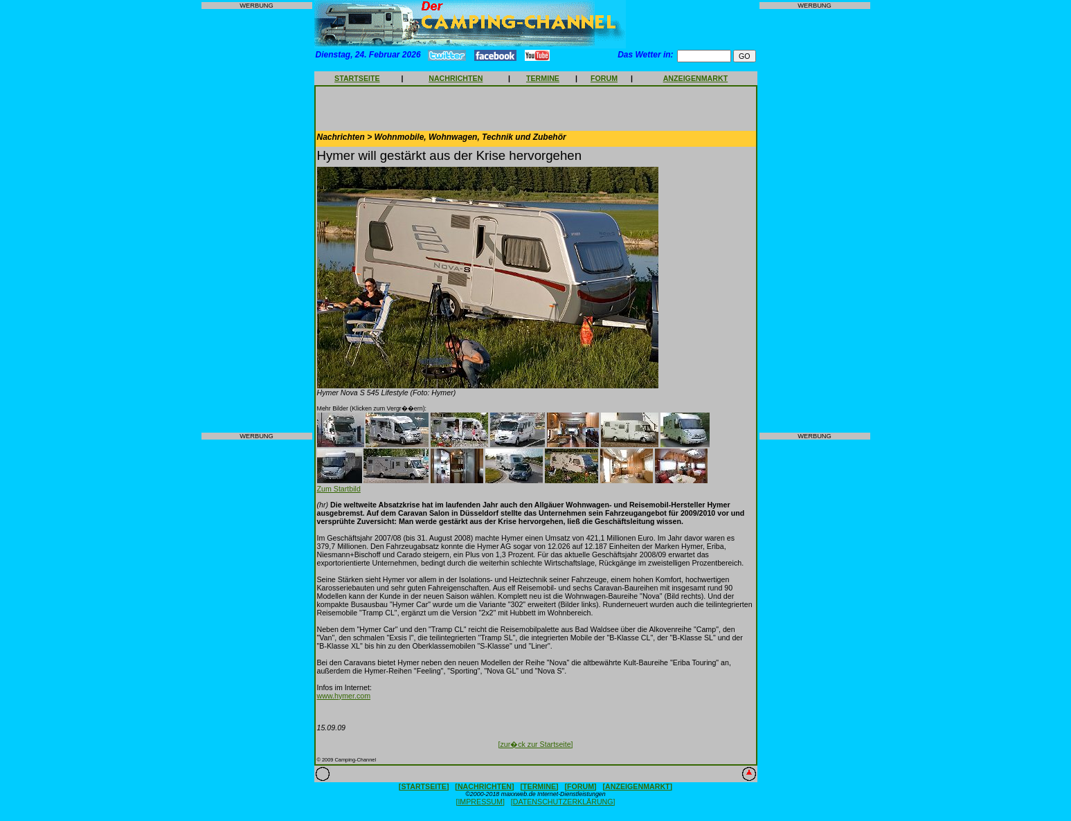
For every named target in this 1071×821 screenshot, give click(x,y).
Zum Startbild (339, 489)
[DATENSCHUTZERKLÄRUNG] (563, 801)
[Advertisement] (256, 220)
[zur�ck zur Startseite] (535, 744)
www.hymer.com (344, 696)
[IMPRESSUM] (480, 801)
